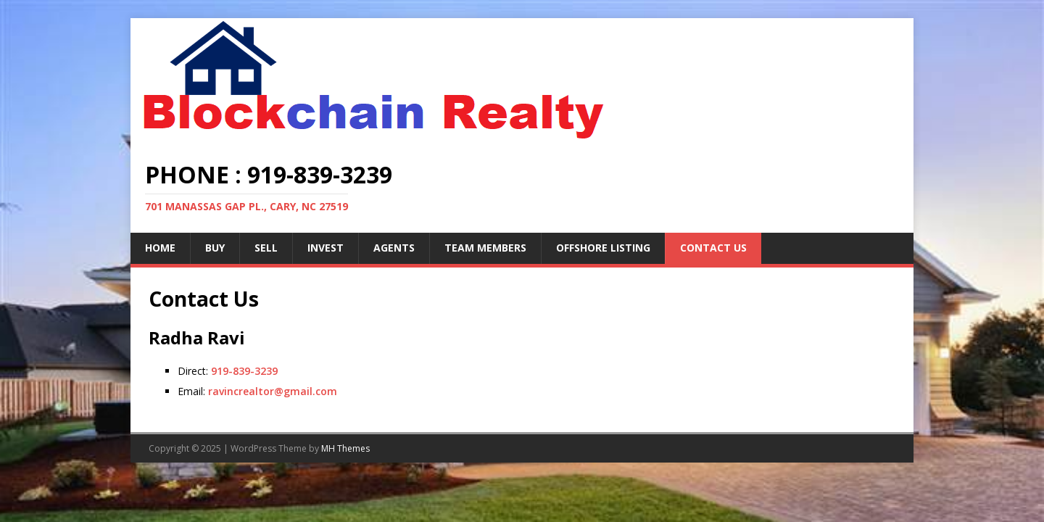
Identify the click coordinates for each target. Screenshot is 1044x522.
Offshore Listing (603, 247)
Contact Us (713, 247)
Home (160, 247)
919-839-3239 (244, 371)
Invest (325, 247)
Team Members (485, 247)
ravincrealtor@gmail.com (272, 391)
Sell (266, 247)
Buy (215, 247)
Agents (394, 247)
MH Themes (345, 448)
